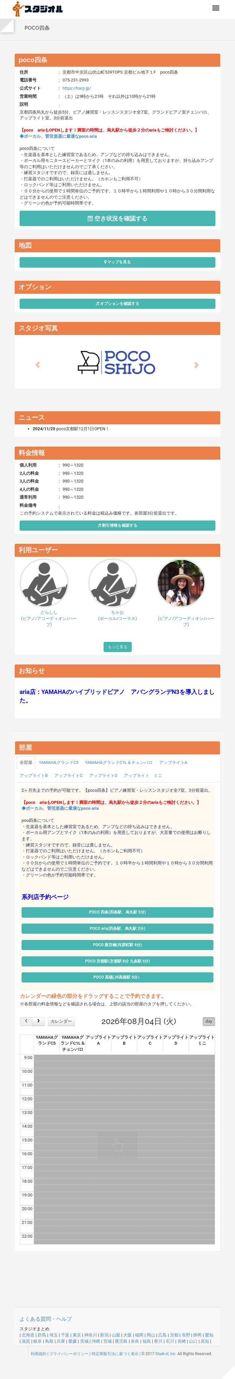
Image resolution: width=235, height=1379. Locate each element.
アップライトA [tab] (173, 762)
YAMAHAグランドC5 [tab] (58, 762)
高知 (205, 1341)
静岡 (197, 1335)
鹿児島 (121, 1341)
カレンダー (61, 1021)
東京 (77, 1335)
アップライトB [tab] (34, 775)
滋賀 (26, 1341)
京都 (174, 1335)
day (209, 1021)
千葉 (65, 1335)
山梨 (116, 1335)
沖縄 (96, 1341)
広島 (162, 1335)
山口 (193, 1341)
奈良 (135, 1341)
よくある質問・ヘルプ (46, 1319)
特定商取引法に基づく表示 (115, 1354)
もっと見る (117, 647)
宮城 (107, 1341)
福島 (147, 1341)
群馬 (42, 1335)
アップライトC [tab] (68, 775)
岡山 (151, 1335)
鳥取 (49, 1341)
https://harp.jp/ (76, 88)
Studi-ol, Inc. (165, 1354)
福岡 (139, 1335)
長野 (186, 1335)
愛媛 (72, 1341)
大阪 (127, 1335)
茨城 (84, 1341)
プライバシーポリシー (69, 1354)
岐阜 (37, 1341)
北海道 (28, 1335)
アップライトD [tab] (103, 775)
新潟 (104, 1335)
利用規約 (38, 1354)
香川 (158, 1341)
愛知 (209, 1335)
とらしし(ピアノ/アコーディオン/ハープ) (49, 618)
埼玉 (53, 1335)
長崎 (181, 1341)
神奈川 (90, 1335)
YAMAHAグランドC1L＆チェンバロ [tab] (118, 762)
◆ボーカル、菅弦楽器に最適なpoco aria (58, 136)
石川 (170, 1341)
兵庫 (61, 1341)
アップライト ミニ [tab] (143, 775)
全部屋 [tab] (26, 762)
